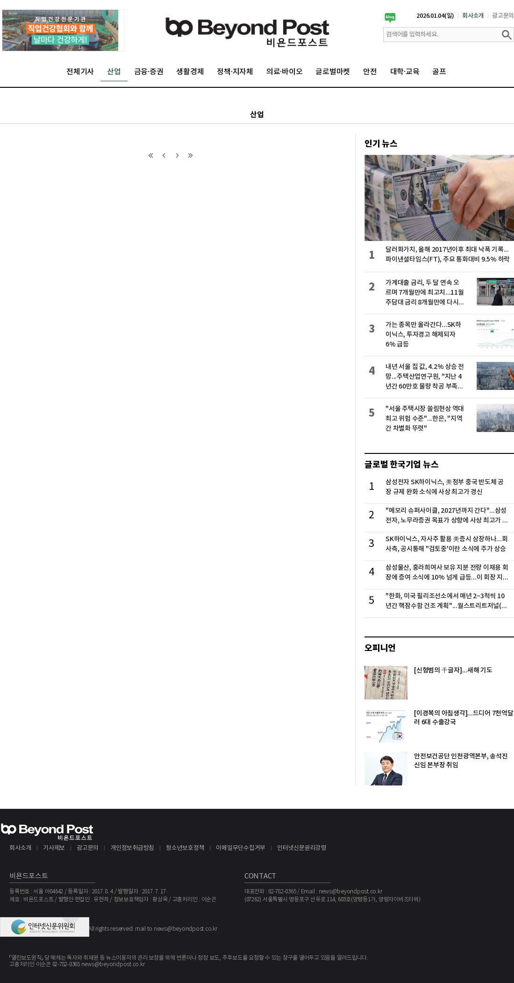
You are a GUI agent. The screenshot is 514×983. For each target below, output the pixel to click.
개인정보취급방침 (132, 848)
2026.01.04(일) (435, 16)
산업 (114, 72)
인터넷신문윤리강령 (302, 848)
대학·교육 (405, 72)
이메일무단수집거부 (240, 848)
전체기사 (80, 72)
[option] (63, 30)
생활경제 (190, 72)
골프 (439, 72)
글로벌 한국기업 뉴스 (401, 465)
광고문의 (503, 16)
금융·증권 (149, 72)
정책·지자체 (235, 72)
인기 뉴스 (381, 144)
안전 (370, 72)
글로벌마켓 (332, 72)
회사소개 (473, 16)
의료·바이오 (284, 72)
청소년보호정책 (185, 848)
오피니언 (380, 648)
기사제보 (54, 848)
